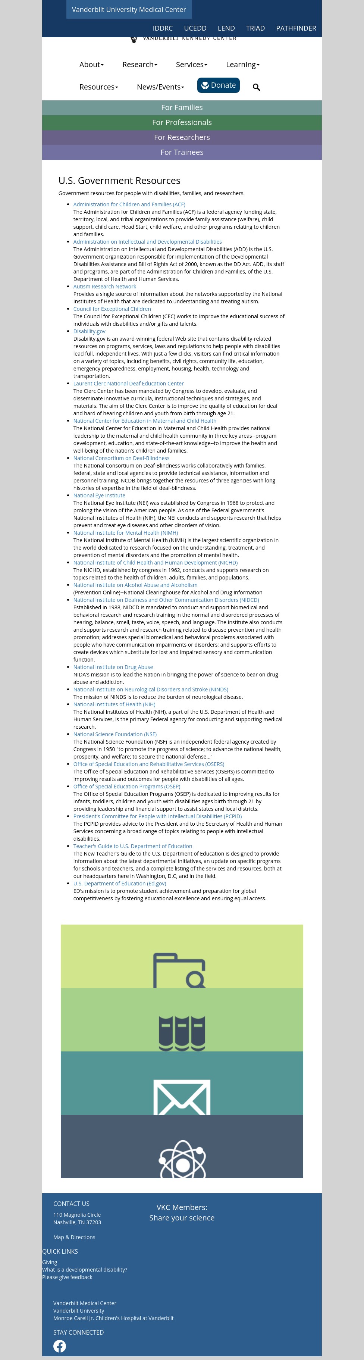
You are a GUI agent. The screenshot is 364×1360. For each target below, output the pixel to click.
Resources (98, 87)
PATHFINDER (296, 28)
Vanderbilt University (78, 1310)
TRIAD (255, 28)
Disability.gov (89, 331)
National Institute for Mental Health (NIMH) (125, 532)
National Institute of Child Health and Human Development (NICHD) (155, 562)
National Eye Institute (99, 495)
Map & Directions (74, 1237)
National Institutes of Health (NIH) (114, 704)
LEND (226, 28)
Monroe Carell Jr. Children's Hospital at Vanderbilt (113, 1318)
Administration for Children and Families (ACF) (129, 204)
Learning (243, 64)
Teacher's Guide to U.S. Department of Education (132, 846)
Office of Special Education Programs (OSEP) (127, 786)
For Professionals (182, 122)
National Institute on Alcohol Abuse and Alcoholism (135, 584)
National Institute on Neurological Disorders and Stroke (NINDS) (150, 689)
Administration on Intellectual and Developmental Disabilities (147, 241)
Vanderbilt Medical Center (84, 1303)
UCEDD (195, 28)
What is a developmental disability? (84, 1269)
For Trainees (181, 152)
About (91, 64)
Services (191, 64)
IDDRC (163, 28)
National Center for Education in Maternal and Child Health (145, 420)
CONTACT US (71, 1204)
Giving (49, 1262)
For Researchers (182, 137)
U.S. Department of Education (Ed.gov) (119, 883)
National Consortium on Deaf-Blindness (121, 458)
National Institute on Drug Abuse (113, 666)
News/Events (160, 87)
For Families (182, 107)
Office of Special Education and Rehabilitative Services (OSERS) (149, 763)
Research (139, 64)
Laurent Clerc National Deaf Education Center (128, 383)
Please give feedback (67, 1277)
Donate (218, 85)
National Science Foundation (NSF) (115, 734)
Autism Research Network (104, 286)
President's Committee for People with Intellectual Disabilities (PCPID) (157, 816)
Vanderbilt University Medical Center (129, 9)
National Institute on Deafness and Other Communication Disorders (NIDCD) (166, 599)
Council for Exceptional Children (112, 308)
